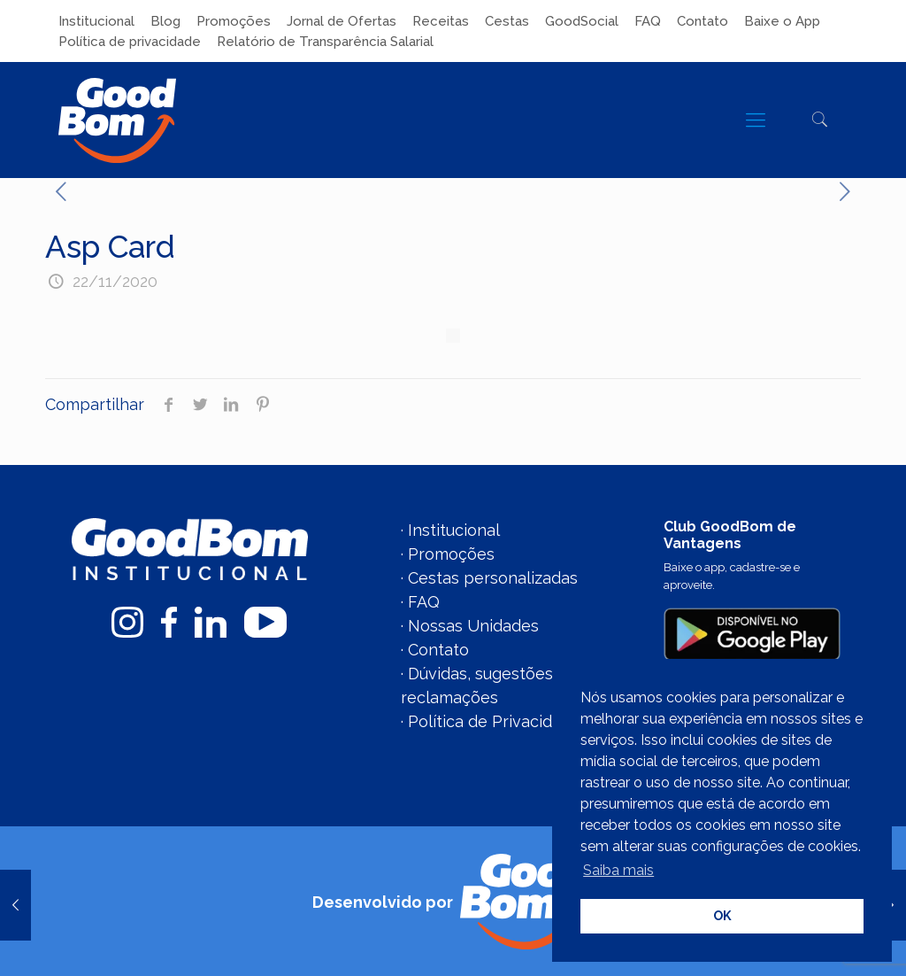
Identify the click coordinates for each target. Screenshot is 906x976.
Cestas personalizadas (493, 578)
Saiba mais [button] (618, 870)
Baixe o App (782, 21)
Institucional (96, 21)
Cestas (507, 21)
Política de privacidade (129, 42)
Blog (165, 21)
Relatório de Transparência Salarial (325, 42)
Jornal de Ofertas (341, 21)
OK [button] (722, 915)
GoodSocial (581, 21)
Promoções (233, 21)
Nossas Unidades (473, 625)
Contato (702, 21)
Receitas (440, 21)
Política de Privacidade (494, 721)
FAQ (647, 21)
